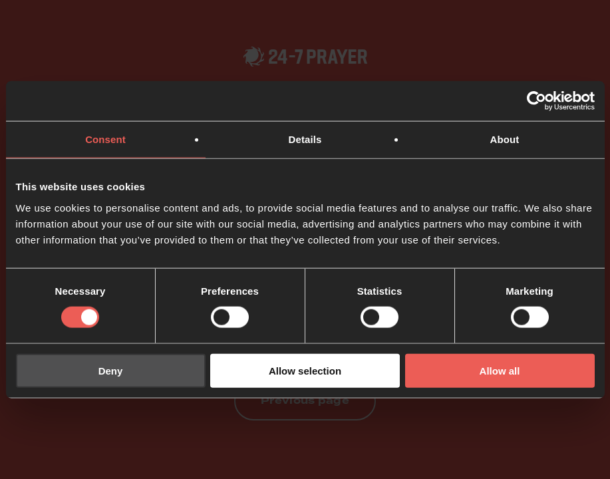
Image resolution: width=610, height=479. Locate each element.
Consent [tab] (105, 139)
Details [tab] (305, 139)
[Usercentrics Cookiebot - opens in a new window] (536, 101)
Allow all (500, 370)
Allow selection (305, 370)
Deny (110, 370)
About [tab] (505, 139)
